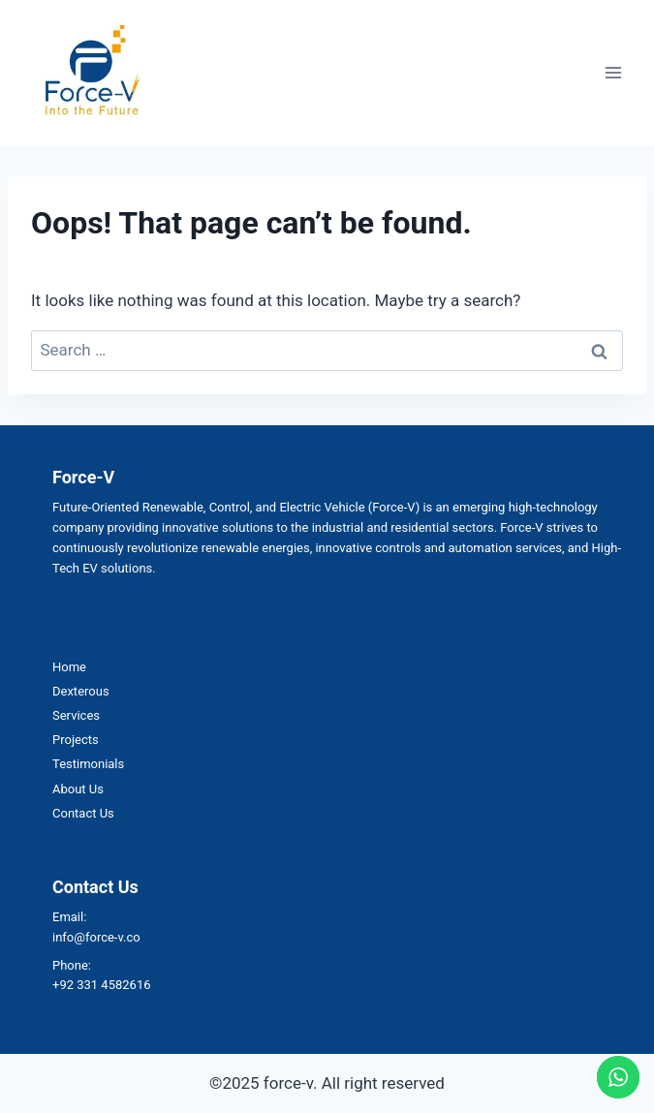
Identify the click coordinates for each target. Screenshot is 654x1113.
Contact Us (83, 813)
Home (69, 667)
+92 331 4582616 (101, 984)
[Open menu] (613, 72)
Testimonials (88, 764)
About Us (78, 789)
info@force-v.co (96, 937)
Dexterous (80, 691)
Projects (75, 739)
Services (76, 715)
